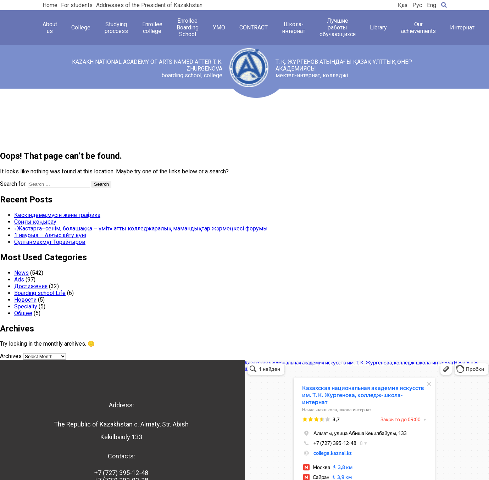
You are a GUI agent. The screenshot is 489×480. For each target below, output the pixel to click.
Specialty (25, 306)
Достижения (31, 286)
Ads (19, 279)
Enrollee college (152, 27)
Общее (23, 313)
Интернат (462, 27)
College (80, 27)
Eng (431, 5)
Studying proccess (116, 27)
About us (50, 27)
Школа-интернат (293, 27)
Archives (11, 356)
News (21, 272)
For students (77, 5)
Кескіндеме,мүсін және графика (57, 215)
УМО (219, 27)
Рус (417, 5)
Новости (25, 299)
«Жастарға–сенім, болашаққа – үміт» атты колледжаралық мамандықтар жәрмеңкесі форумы (141, 228)
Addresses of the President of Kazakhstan (149, 5)
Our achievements (418, 27)
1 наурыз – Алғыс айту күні (50, 235)
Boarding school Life (40, 293)
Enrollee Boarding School (188, 27)
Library (378, 27)
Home (50, 5)
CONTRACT (253, 27)
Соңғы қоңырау (35, 221)
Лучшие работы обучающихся (337, 27)
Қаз (402, 5)
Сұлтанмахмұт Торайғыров (49, 242)
